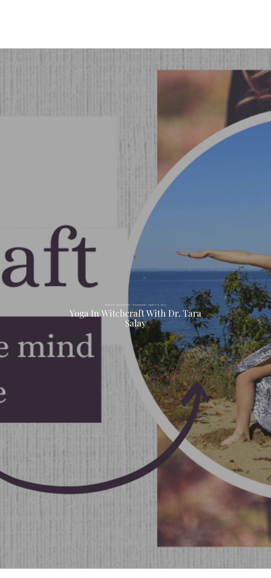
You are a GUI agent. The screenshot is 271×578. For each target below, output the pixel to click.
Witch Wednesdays (135, 8)
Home (98, 21)
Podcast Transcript (118, 305)
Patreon (131, 21)
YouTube (170, 21)
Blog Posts (151, 21)
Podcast (114, 21)
